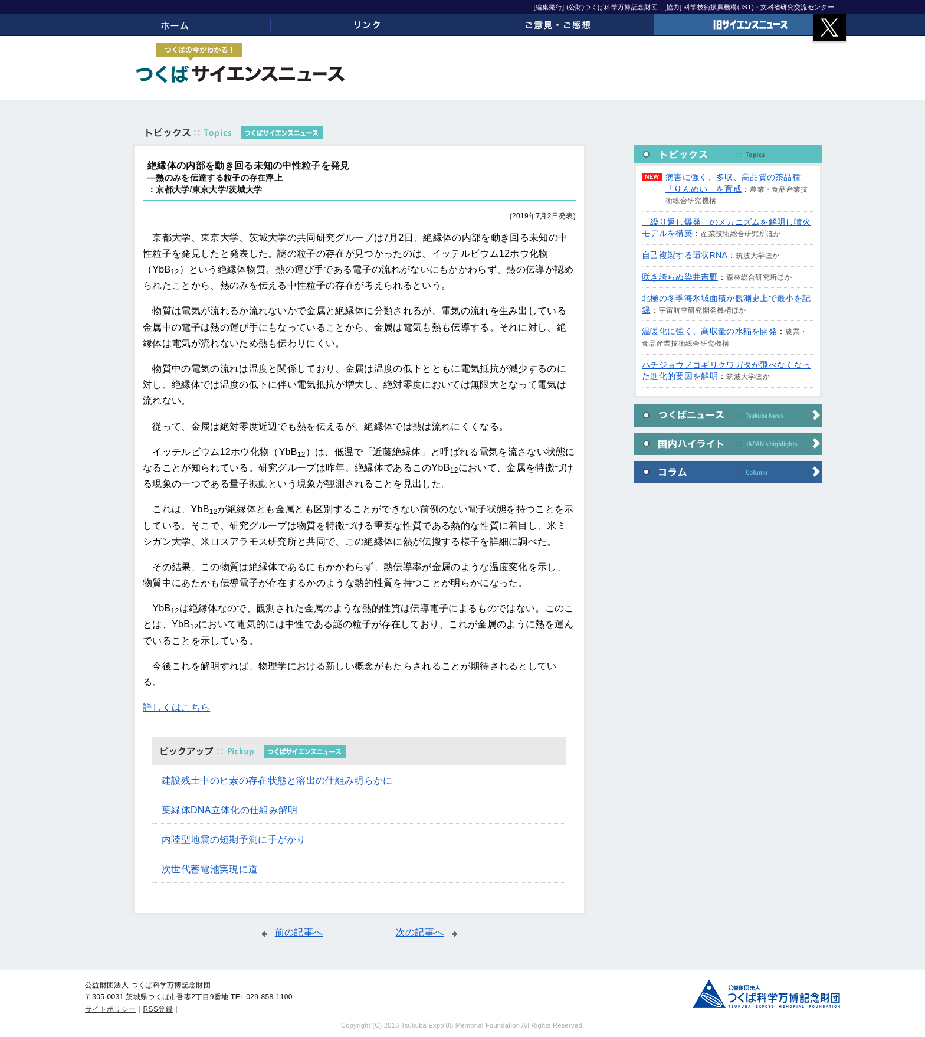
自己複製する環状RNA (684, 255)
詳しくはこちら (176, 707)
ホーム (175, 25)
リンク (366, 25)
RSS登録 (158, 1009)
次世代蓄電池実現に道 (210, 869)
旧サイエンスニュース (750, 25)
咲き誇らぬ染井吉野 (680, 277)
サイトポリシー (110, 1009)
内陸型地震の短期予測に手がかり (234, 840)
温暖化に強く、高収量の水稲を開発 (709, 331)
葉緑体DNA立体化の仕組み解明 (230, 810)
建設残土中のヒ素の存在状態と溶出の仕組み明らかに (277, 781)
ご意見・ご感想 (558, 25)
